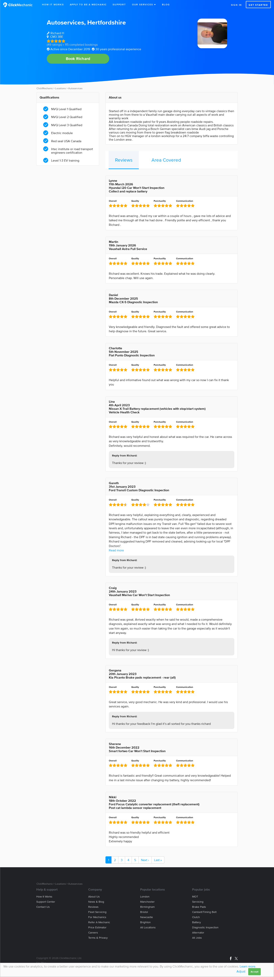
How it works (44, 896)
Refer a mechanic (99, 922)
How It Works (53, 4)
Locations (60, 88)
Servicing (197, 901)
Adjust (241, 971)
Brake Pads (199, 906)
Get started (258, 5)
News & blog (96, 901)
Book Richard (78, 58)
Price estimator (97, 927)
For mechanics (97, 917)
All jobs (197, 937)
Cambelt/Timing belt (204, 912)
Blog (166, 4)
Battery (196, 922)
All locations (148, 927)
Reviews (123, 160)
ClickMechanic (44, 88)
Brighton (145, 922)
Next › (145, 860)
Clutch (196, 917)
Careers (93, 932)
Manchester (147, 901)
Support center (45, 901)
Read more (116, 550)
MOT (195, 896)
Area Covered (166, 160)
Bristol (144, 912)
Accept (254, 971)
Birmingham (147, 906)
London (144, 896)
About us (94, 896)
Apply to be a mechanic (88, 4)
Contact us (43, 906)
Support (119, 4)
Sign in (236, 5)
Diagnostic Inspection (205, 927)
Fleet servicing (97, 912)
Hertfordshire (106, 22)
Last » (158, 860)
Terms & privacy (98, 937)
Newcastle (146, 917)
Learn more (247, 966)
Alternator (198, 932)
